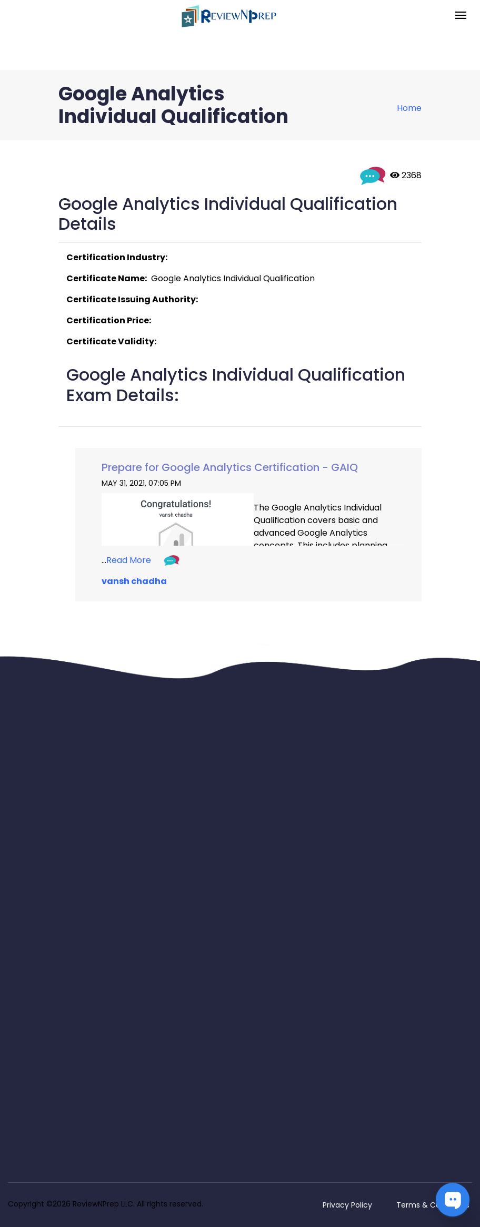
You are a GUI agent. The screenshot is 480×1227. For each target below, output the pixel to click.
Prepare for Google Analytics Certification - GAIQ (230, 467)
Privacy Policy (347, 1205)
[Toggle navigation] (460, 16)
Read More (128, 560)
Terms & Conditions (432, 1205)
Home (409, 108)
